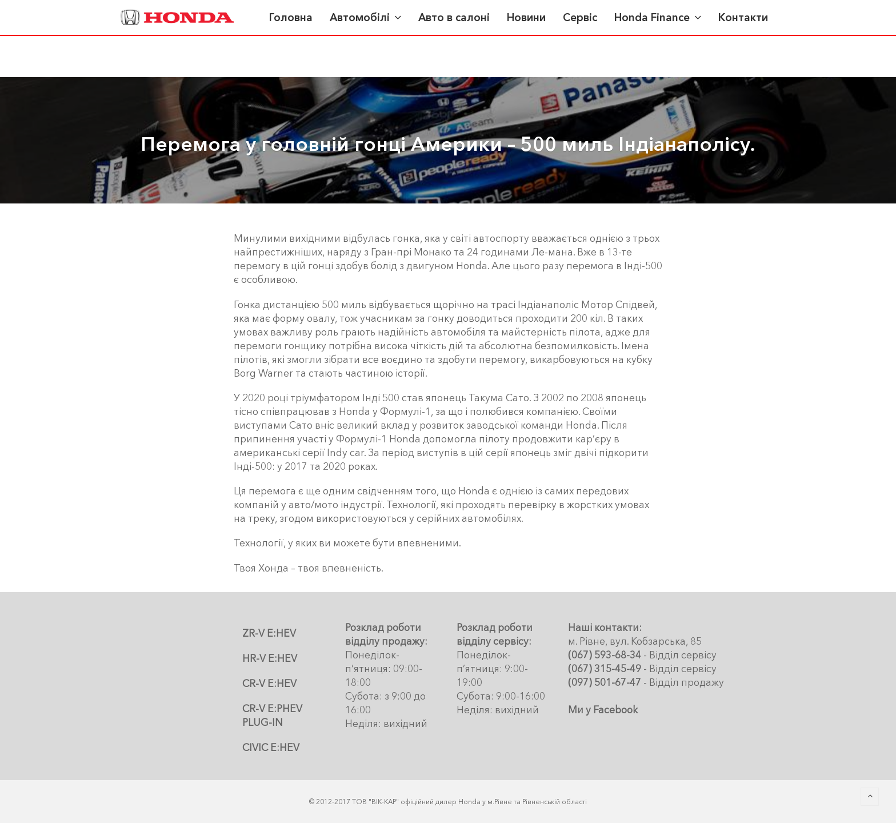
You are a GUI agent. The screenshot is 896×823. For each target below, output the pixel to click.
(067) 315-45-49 (604, 668)
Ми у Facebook (603, 710)
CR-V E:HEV (269, 683)
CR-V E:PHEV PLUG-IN (272, 715)
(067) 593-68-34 (604, 655)
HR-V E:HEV (269, 658)
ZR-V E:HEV (269, 633)
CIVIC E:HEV (270, 747)
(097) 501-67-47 (604, 682)
